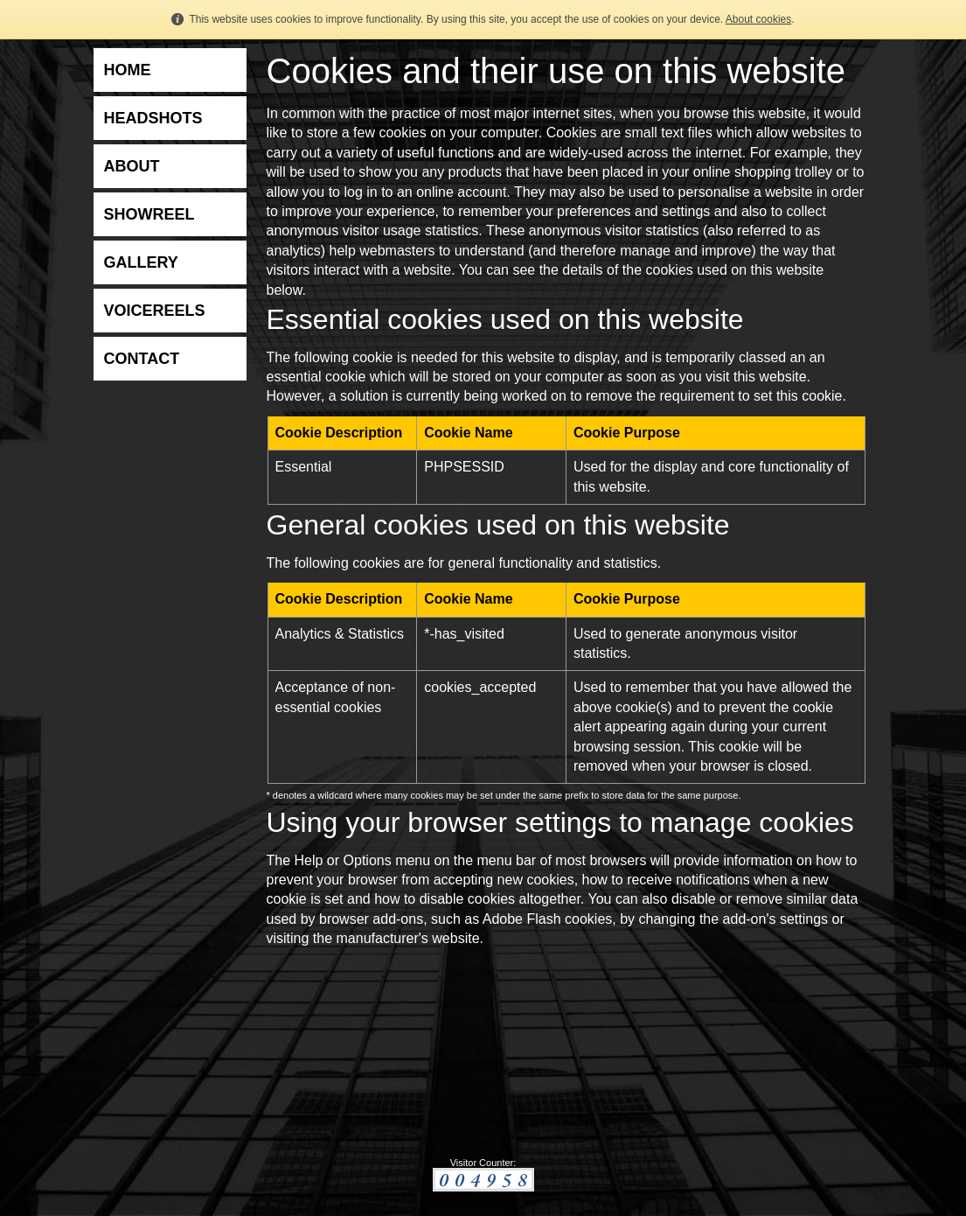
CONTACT (142, 358)
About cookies (758, 19)
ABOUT (132, 166)
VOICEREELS (154, 310)
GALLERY (141, 262)
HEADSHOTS (153, 118)
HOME (127, 70)
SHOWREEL (149, 214)
